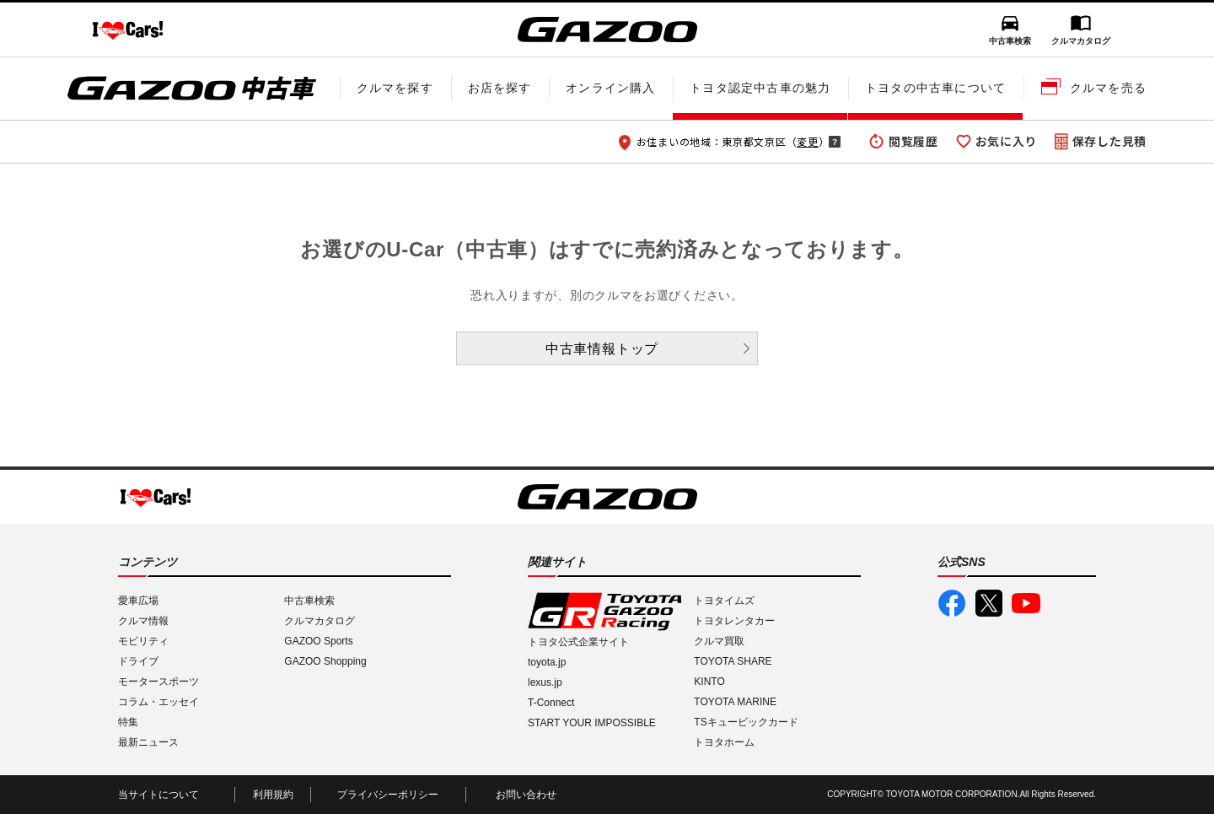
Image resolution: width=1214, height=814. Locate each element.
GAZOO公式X (989, 603)
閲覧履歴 (913, 140)
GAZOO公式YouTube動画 (1026, 603)
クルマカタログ (1080, 41)
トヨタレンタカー (734, 621)
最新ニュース (148, 742)
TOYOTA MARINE (735, 702)
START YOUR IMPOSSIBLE (592, 723)
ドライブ (138, 661)
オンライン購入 (610, 87)
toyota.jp (547, 662)
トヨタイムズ (724, 600)
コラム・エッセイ (158, 702)
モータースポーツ (158, 681)
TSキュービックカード (746, 722)
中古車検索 (1010, 41)
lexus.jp (545, 682)
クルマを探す (395, 87)
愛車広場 (138, 600)
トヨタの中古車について (935, 87)
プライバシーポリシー (387, 795)
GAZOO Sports (318, 641)
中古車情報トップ (601, 349)
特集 (128, 722)
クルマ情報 (143, 621)
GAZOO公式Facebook (951, 603)
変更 (807, 141)
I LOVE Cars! (128, 30)
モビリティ (143, 641)
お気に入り (1006, 140)
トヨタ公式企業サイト (578, 642)
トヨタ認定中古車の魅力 (760, 87)
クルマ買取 (719, 641)
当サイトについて (158, 795)
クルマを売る (1108, 87)
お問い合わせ (526, 795)
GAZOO (607, 29)
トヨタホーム (724, 742)
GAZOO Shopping (325, 661)
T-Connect (551, 703)
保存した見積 (1109, 140)
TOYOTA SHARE (732, 661)
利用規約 (273, 795)
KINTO (709, 681)
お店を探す (500, 87)
